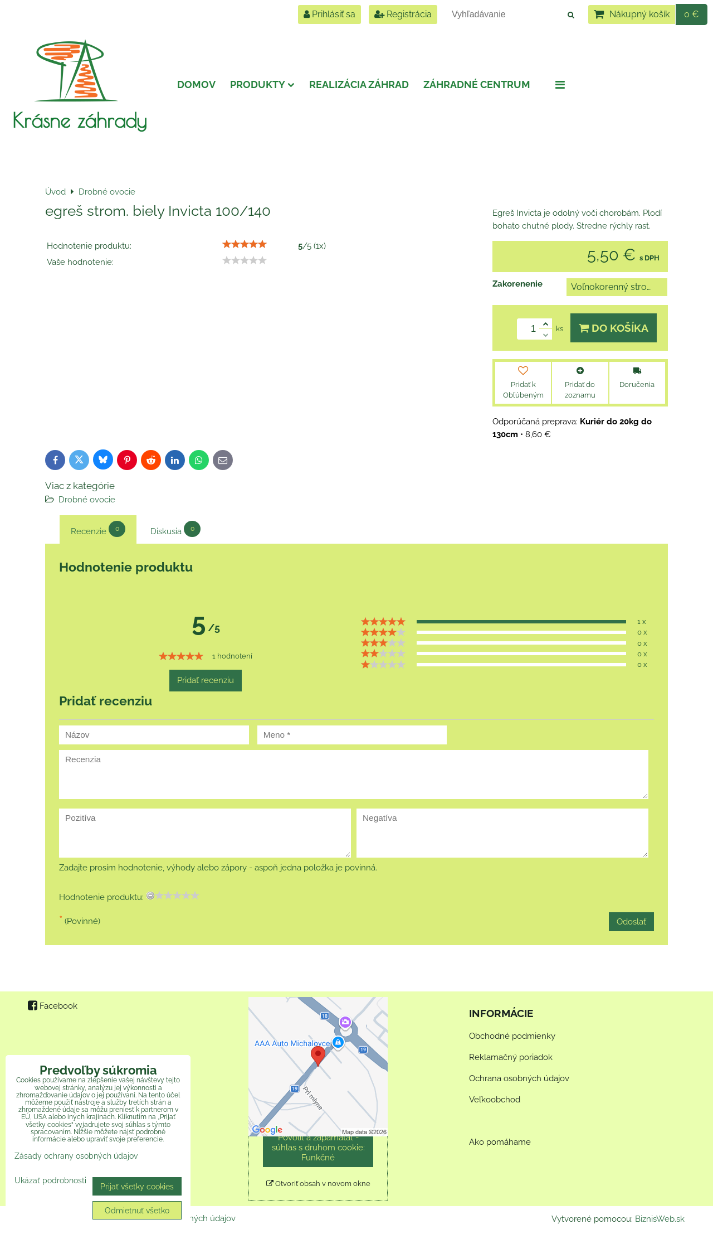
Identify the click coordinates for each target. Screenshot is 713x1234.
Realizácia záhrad (359, 84)
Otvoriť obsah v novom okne (318, 1183)
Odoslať (631, 922)
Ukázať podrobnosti (50, 1180)
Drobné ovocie (86, 500)
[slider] (244, 244)
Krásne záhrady (79, 120)
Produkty (262, 84)
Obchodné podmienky (512, 1036)
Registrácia (403, 14)
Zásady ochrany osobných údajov (76, 1155)
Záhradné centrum (476, 84)
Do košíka (613, 328)
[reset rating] (150, 895)
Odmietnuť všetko (137, 1210)
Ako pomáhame (500, 1142)
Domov (196, 84)
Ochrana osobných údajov (519, 1078)
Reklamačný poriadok (511, 1057)
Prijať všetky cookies (137, 1186)
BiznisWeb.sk (660, 1219)
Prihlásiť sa (329, 14)
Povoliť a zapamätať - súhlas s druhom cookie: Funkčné (318, 1148)
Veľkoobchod (494, 1100)
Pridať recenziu (205, 680)
